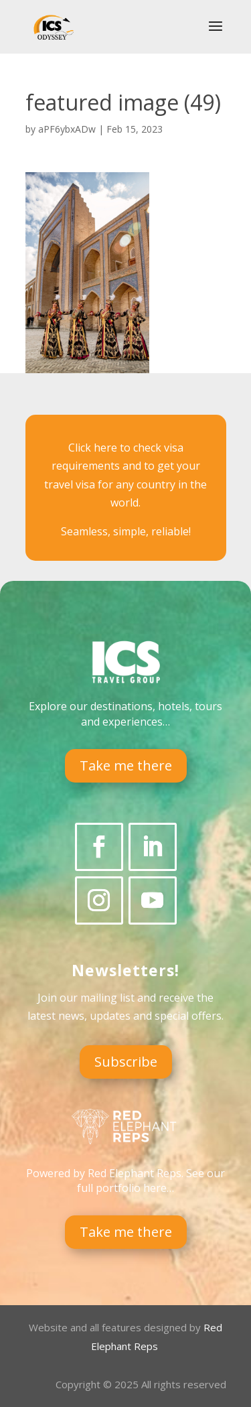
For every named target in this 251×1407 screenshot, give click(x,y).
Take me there (126, 765)
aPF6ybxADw (67, 129)
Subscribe (125, 1062)
